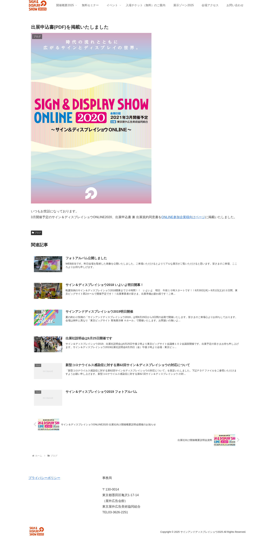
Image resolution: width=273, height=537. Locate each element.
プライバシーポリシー (44, 478)
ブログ (36, 232)
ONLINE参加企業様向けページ (183, 217)
